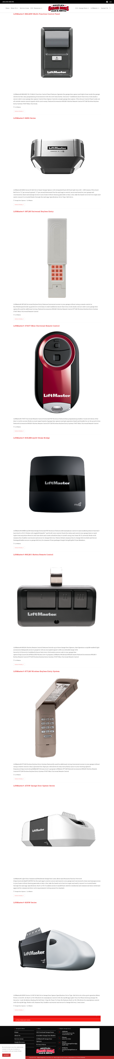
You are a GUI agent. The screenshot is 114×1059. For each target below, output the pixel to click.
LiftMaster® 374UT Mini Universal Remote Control (36, 326)
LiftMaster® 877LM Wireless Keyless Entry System (36, 671)
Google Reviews (19, 1042)
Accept (6, 1055)
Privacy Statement (81, 1057)
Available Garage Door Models (45, 1035)
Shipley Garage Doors (41, 1057)
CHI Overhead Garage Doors (45, 1032)
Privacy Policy (41, 1044)
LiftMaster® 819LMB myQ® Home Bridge (31, 438)
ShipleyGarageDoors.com (69, 1050)
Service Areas (18, 1039)
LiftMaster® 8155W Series (24, 902)
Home (16, 1032)
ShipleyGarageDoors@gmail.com (69, 1044)
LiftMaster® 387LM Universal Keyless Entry (33, 211)
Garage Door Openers (20, 200)
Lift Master (18, 107)
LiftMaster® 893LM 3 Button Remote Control (33, 554)
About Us (17, 1035)
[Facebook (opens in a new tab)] (106, 2)
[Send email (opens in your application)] (109, 2)
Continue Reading (20, 111)
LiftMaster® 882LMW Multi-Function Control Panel (36, 14)
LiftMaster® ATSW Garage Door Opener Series (34, 786)
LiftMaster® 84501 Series (24, 118)
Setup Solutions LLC (72, 1057)
